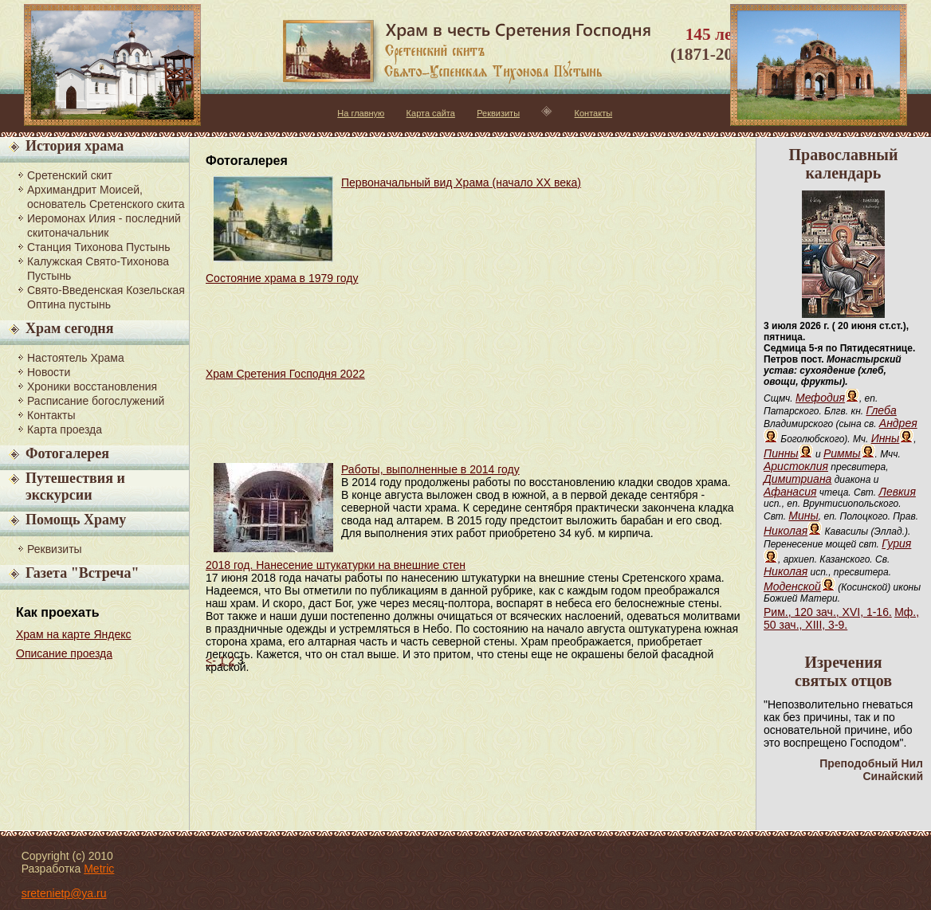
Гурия (896, 543)
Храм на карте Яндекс (74, 634)
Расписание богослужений (95, 400)
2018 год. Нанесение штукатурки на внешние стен (336, 565)
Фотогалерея (67, 453)
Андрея (898, 423)
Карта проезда (64, 429)
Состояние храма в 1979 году (282, 278)
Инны (885, 438)
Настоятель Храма (75, 357)
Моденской (792, 586)
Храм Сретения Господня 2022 (285, 373)
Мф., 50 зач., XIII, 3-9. (841, 618)
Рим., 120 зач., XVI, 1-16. (828, 612)
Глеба (881, 410)
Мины (803, 515)
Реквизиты (498, 113)
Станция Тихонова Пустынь (98, 247)
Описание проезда (64, 653)
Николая (785, 530)
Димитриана (797, 479)
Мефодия (820, 397)
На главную (360, 113)
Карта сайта (431, 113)
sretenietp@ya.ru (64, 893)
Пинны (781, 453)
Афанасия (790, 491)
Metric (99, 868)
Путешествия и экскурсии (75, 486)
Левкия (897, 491)
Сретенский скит (69, 175)
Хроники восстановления (92, 386)
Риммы (842, 453)
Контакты (594, 113)
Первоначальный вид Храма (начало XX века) (461, 182)
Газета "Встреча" (82, 573)
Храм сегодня (69, 328)
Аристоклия (796, 466)
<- (211, 660)
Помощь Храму (76, 520)
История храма (75, 146)
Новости (48, 372)
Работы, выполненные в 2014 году (430, 469)
